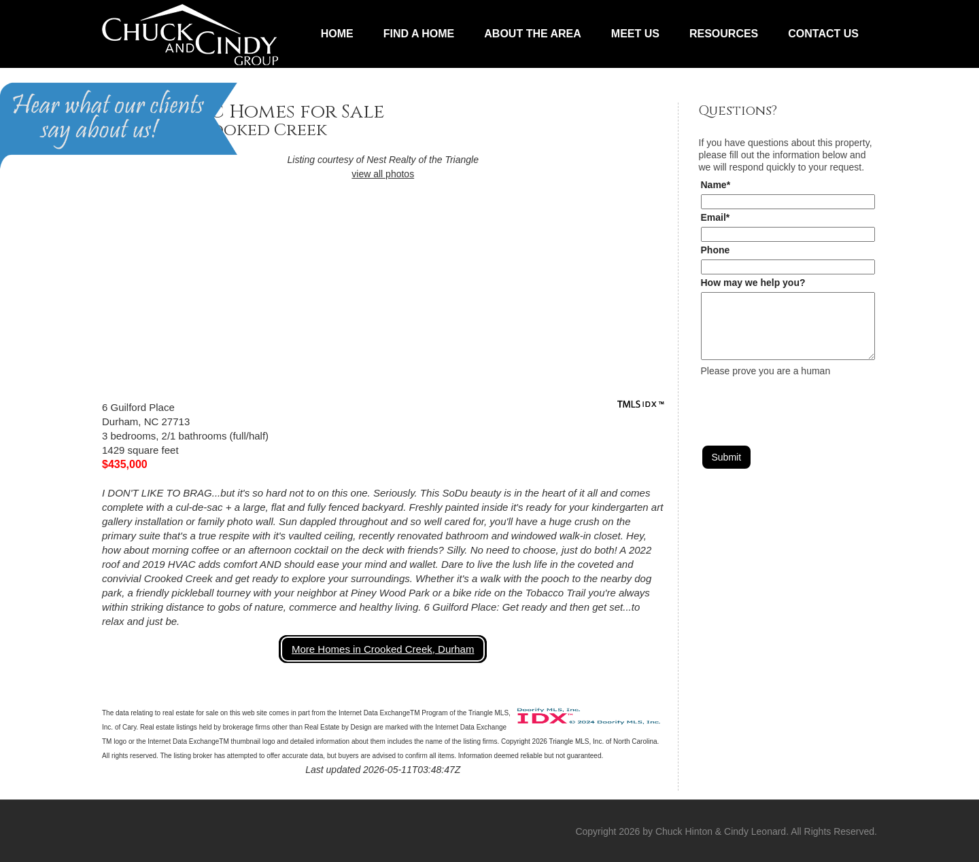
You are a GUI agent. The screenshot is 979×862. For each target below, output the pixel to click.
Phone (715, 250)
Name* (716, 184)
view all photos (382, 173)
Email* (715, 217)
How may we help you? (753, 282)
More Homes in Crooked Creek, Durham (383, 649)
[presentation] (804, 403)
